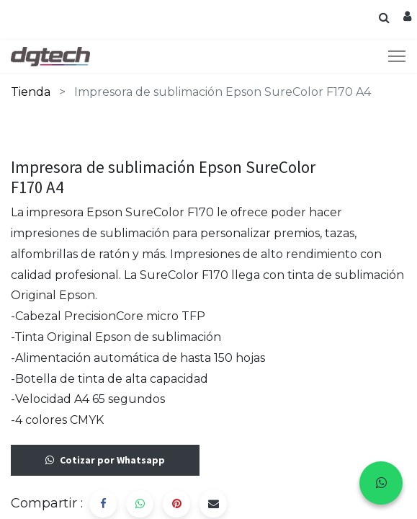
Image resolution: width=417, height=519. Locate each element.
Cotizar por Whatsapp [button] (105, 460)
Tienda (30, 92)
